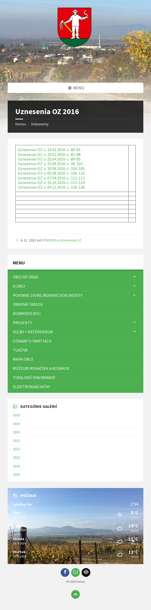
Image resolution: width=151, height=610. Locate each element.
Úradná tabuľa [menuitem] (28, 304)
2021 (16, 440)
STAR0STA (49, 240)
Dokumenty (40, 124)
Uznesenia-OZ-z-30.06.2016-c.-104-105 (51, 168)
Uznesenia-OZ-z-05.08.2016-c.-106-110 (51, 173)
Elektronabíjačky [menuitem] (31, 386)
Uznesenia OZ (70, 240)
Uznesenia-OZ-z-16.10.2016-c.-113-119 (51, 182)
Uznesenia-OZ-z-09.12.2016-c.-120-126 (51, 187)
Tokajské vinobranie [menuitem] (34, 377)
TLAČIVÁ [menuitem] (20, 349)
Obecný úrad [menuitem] (25, 276)
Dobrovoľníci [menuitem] (27, 313)
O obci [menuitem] (19, 286)
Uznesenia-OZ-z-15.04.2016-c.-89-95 (49, 159)
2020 (16, 432)
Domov (20, 124)
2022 (16, 449)
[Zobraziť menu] (134, 277)
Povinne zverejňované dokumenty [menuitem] (47, 295)
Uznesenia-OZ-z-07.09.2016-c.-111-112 (51, 177)
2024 (16, 466)
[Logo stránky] (75, 72)
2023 (16, 457)
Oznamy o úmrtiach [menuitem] (32, 341)
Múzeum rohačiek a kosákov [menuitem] (41, 368)
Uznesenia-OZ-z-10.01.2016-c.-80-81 (49, 149)
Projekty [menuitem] (22, 322)
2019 (16, 423)
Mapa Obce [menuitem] (23, 359)
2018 (16, 415)
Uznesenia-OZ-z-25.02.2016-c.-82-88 (49, 154)
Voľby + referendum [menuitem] (33, 331)
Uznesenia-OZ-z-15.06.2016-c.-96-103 (50, 163)
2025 (16, 474)
